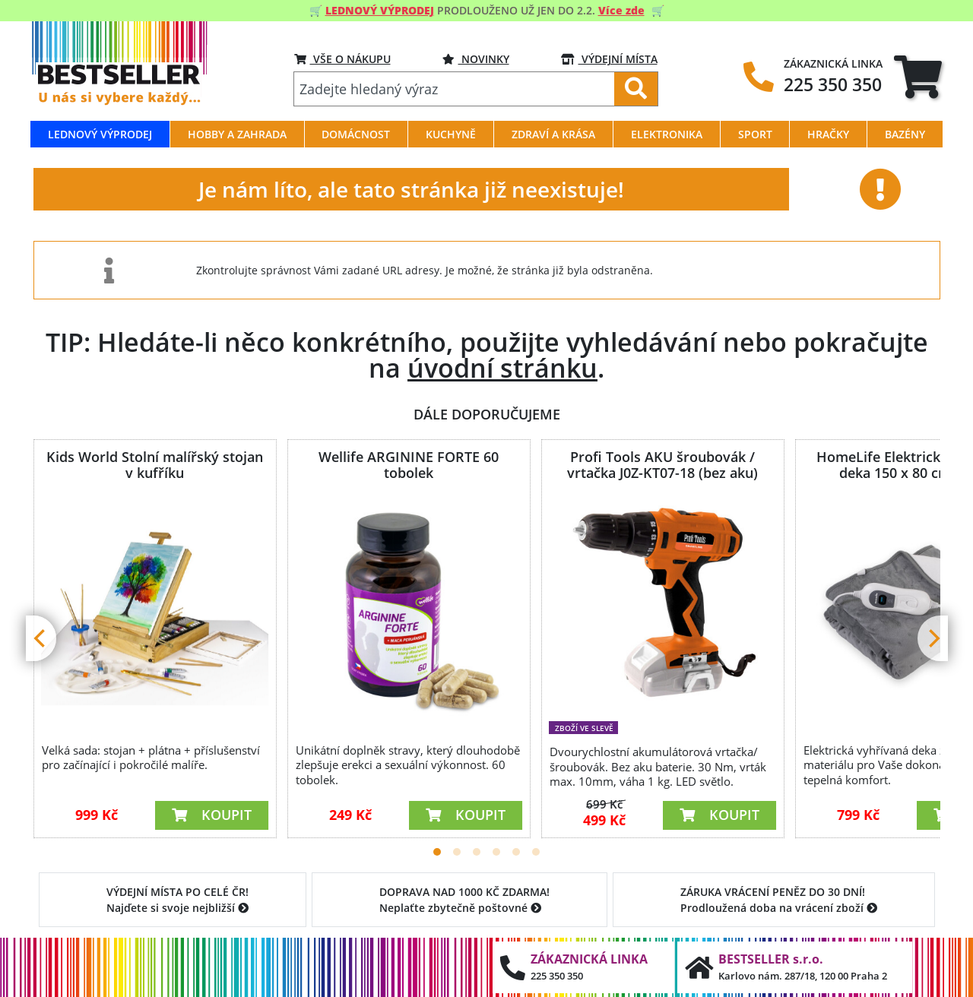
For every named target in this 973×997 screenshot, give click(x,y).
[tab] (918, 76)
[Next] (933, 638)
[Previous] (41, 638)
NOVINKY (475, 59)
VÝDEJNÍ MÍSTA (609, 59)
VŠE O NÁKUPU (342, 59)
